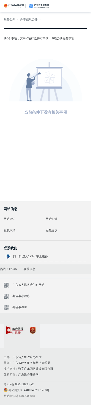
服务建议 (51, 230)
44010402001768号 (37, 390)
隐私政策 (9, 230)
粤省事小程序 (21, 296)
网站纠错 (51, 219)
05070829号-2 (24, 384)
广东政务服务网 (38, 6)
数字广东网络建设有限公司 (35, 368)
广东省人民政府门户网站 (28, 285)
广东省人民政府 (14, 6)
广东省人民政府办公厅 (26, 357)
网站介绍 (9, 219)
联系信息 (29, 269)
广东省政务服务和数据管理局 (31, 363)
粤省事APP (19, 307)
